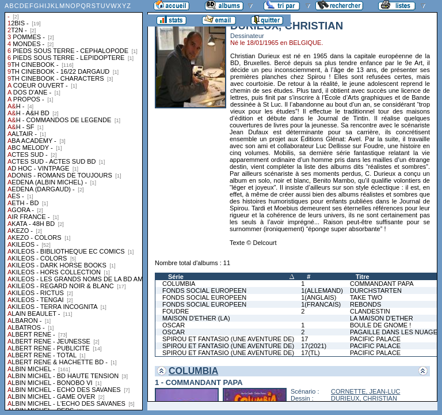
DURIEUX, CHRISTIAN (364, 398)
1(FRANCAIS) (321, 304)
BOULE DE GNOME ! (380, 325)
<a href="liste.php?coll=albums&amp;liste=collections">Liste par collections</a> (74, 205)
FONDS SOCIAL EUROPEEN (204, 290)
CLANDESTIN (370, 311)
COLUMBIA (178, 283)
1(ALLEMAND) (322, 290)
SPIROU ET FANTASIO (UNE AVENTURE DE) (228, 338)
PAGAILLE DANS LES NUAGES (395, 332)
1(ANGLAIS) (318, 297)
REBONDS (365, 304)
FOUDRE (175, 311)
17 (304, 338)
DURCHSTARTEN (376, 290)
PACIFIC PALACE (375, 338)
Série (176, 276)
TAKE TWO (366, 297)
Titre (362, 276)
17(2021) (313, 345)
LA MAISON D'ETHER (381, 318)
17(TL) (310, 352)
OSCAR (173, 325)
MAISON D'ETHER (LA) (196, 318)
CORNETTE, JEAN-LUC (365, 391)
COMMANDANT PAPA (382, 283)
